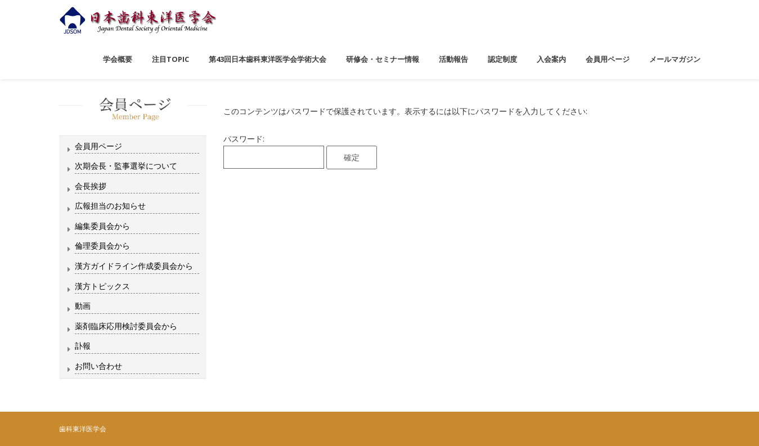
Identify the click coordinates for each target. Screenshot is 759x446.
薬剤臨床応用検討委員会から (126, 326)
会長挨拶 (90, 186)
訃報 (83, 345)
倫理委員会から (102, 245)
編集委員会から (102, 225)
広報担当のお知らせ (110, 205)
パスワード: (273, 151)
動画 (83, 305)
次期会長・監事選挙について (126, 165)
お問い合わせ (98, 366)
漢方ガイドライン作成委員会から (134, 265)
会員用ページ (98, 146)
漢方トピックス (102, 286)
